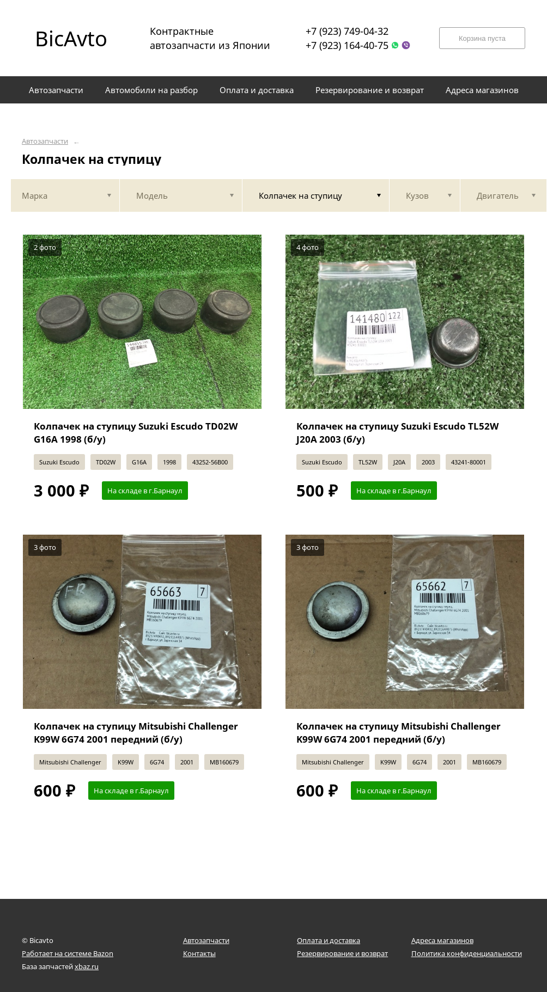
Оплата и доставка (328, 940)
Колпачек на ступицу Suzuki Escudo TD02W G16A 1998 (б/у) (136, 432)
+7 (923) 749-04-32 (347, 31)
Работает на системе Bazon (67, 953)
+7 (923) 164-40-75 (347, 45)
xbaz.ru (87, 966)
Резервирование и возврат (342, 953)
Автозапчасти (45, 141)
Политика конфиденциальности (466, 953)
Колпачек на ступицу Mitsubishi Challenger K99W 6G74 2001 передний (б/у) (136, 732)
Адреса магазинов (442, 940)
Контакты (199, 953)
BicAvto (71, 38)
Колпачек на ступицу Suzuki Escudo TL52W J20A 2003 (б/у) (397, 432)
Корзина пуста (482, 38)
